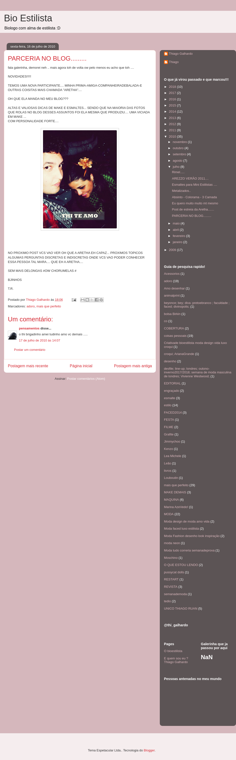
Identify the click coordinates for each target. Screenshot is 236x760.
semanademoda (175, 594)
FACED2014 (173, 412)
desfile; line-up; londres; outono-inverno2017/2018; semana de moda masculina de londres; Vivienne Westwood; (197, 372)
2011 (173, 130)
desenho (170, 361)
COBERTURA (174, 328)
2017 (173, 93)
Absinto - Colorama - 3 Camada (194, 197)
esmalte (169, 398)
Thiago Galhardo (181, 53)
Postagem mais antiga (133, 366)
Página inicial (81, 366)
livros (167, 470)
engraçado (171, 391)
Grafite (169, 434)
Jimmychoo (172, 441)
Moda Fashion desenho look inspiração (192, 536)
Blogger (149, 750)
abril (176, 230)
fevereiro (179, 236)
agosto (178, 160)
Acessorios (172, 273)
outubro (179, 148)
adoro (31, 306)
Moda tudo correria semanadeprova (189, 550)
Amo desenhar (174, 288)
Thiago (174, 62)
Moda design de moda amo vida (186, 521)
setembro (180, 154)
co (165, 321)
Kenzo (168, 449)
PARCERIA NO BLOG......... (191, 216)
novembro (180, 142)
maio (177, 223)
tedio (167, 601)
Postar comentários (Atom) (86, 378)
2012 (173, 124)
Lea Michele (172, 456)
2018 (173, 87)
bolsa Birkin (172, 314)
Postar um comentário (29, 350)
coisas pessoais (175, 336)
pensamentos (29, 328)
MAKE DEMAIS (175, 492)
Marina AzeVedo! (176, 507)
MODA (169, 514)
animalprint (172, 295)
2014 (173, 111)
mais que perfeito (48, 306)
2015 (173, 105)
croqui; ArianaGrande (179, 354)
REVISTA (170, 587)
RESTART (171, 579)
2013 (173, 118)
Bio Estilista (28, 18)
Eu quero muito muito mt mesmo (195, 203)
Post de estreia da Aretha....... (193, 209)
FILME (168, 427)
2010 (173, 136)
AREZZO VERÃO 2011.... (190, 178)
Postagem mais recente (28, 366)
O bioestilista (173, 651)
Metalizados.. (181, 191)
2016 (173, 99)
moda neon (172, 543)
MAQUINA (171, 499)
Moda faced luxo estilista (181, 528)
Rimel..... (178, 172)
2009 (173, 250)
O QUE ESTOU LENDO (181, 565)
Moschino (171, 558)
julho (176, 167)
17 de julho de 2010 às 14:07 (39, 340)
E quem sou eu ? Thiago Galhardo (176, 660)
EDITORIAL (172, 383)
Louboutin (171, 478)
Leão (167, 463)
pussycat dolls (174, 572)
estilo (167, 405)
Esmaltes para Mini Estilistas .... (194, 184)
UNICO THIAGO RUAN (180, 608)
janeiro (178, 242)
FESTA (169, 419)
